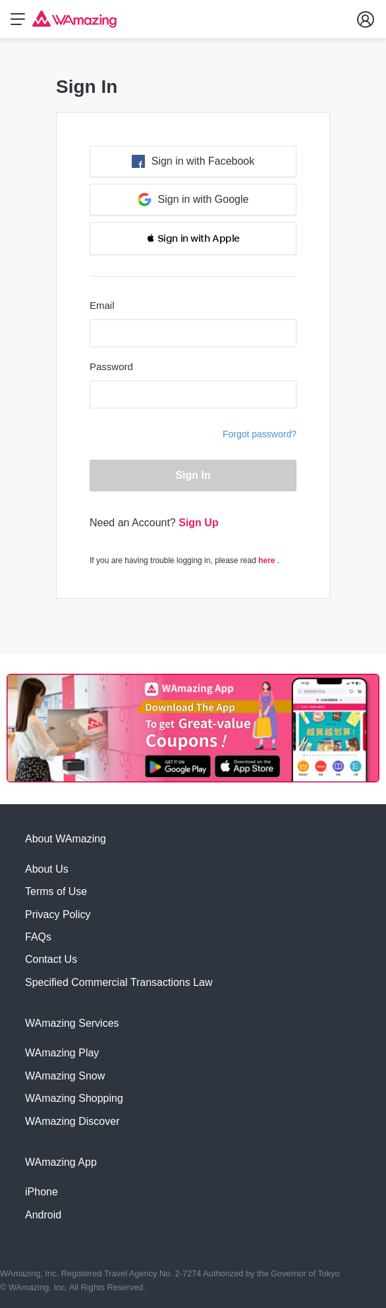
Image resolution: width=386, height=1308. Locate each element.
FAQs (38, 936)
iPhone (41, 1191)
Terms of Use (56, 891)
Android (43, 1214)
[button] (193, 238)
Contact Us (51, 959)
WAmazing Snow (65, 1075)
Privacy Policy (58, 914)
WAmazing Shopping (74, 1098)
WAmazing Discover (72, 1121)
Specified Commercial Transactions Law (119, 982)
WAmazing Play (62, 1052)
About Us (47, 869)
